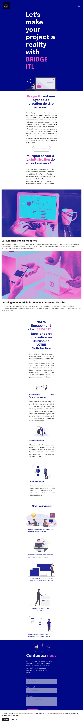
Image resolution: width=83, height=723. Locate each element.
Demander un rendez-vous (41, 150)
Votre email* (31, 693)
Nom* (28, 684)
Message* (30, 702)
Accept (6, 719)
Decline (14, 719)
